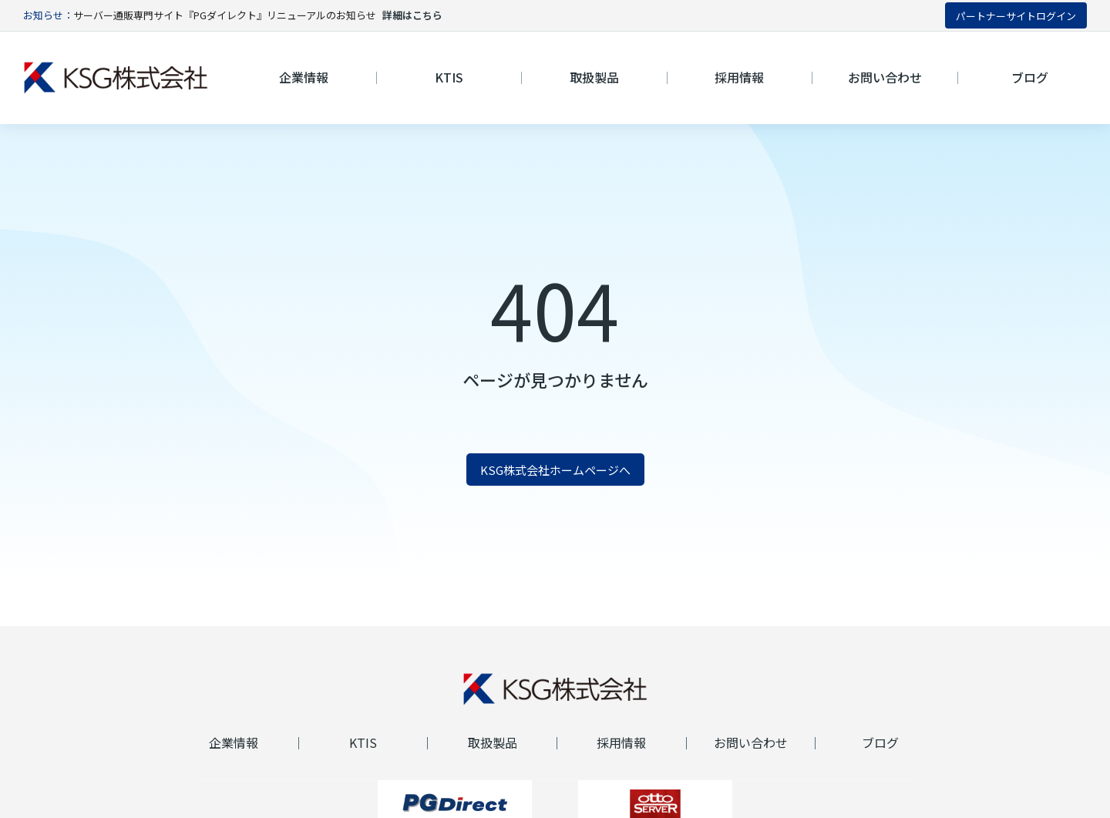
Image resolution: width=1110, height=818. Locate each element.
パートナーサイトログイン (1016, 15)
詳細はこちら (412, 15)
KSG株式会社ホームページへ (555, 470)
